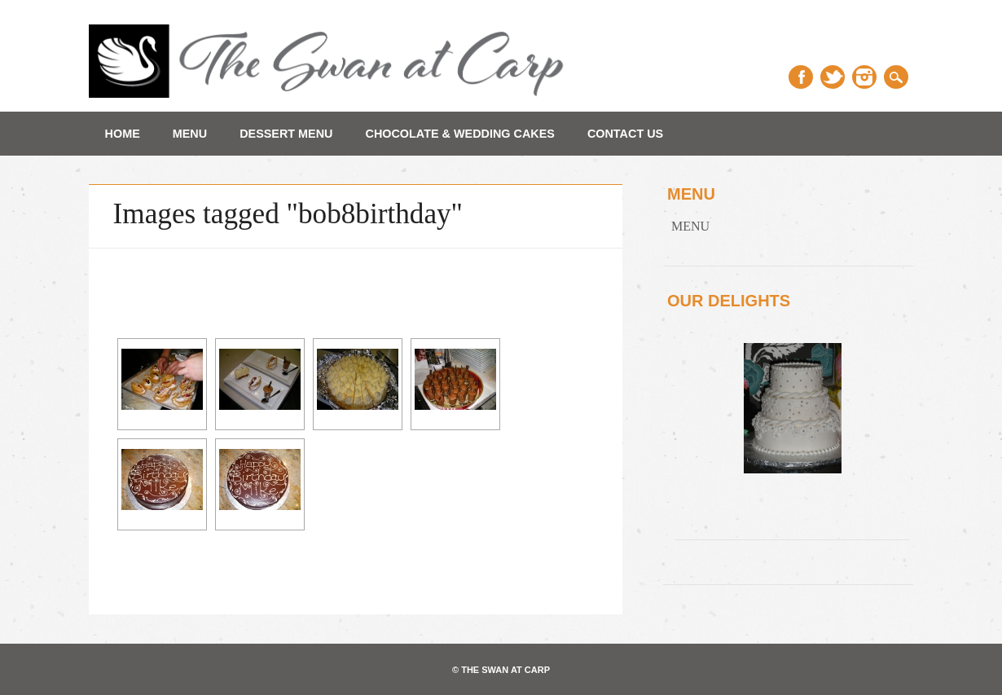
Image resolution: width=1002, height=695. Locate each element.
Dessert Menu (286, 133)
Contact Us (625, 133)
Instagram (864, 77)
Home (122, 133)
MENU (190, 133)
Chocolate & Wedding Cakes (460, 133)
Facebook (801, 77)
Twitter (832, 77)
